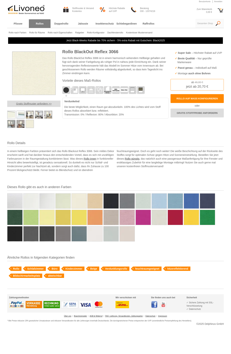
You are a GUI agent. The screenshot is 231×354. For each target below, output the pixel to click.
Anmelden (218, 2)
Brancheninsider (80, 316)
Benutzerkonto (205, 2)
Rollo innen (90, 158)
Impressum (162, 316)
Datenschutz (150, 316)
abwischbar (55, 275)
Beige (93, 268)
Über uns (67, 316)
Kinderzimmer (74, 268)
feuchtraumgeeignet (147, 268)
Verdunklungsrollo (116, 268)
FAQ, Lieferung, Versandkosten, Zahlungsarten (124, 316)
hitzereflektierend (177, 268)
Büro (55, 268)
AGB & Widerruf (96, 316)
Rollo (16, 268)
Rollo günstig (132, 158)
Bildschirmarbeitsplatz (26, 275)
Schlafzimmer (35, 268)
